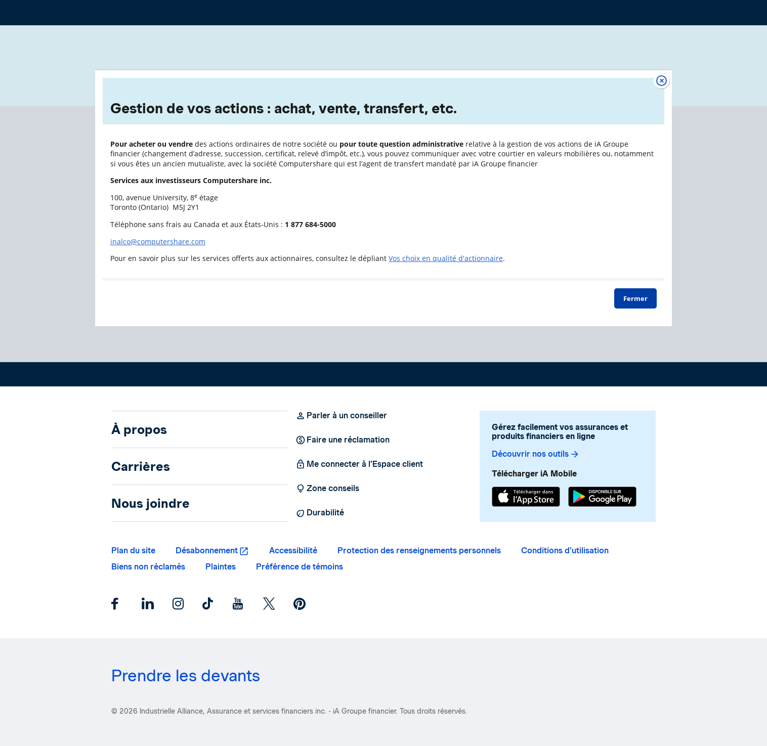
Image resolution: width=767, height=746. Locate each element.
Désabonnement (207, 550)
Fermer (635, 298)
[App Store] (526, 498)
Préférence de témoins (299, 567)
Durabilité (319, 513)
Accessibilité (293, 550)
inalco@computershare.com (157, 241)
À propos (139, 429)
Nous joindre (150, 503)
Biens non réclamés (148, 567)
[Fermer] (661, 81)
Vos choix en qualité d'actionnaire (446, 258)
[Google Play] (602, 498)
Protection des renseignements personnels (419, 550)
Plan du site (133, 550)
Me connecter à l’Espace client (359, 464)
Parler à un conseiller (341, 416)
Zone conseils (327, 489)
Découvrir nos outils (536, 454)
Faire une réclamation (342, 440)
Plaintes (220, 567)
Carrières (140, 466)
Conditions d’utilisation (565, 550)
